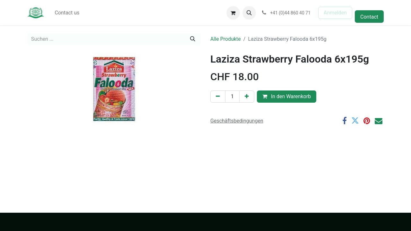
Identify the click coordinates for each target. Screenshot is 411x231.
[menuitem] (67, 12)
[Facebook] (344, 120)
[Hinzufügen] (246, 96)
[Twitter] (355, 120)
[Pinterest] (366, 120)
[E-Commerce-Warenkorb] (233, 13)
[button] (249, 13)
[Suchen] (193, 39)
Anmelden (335, 13)
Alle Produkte (225, 39)
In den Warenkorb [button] (286, 96)
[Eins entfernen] (217, 96)
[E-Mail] (378, 120)
